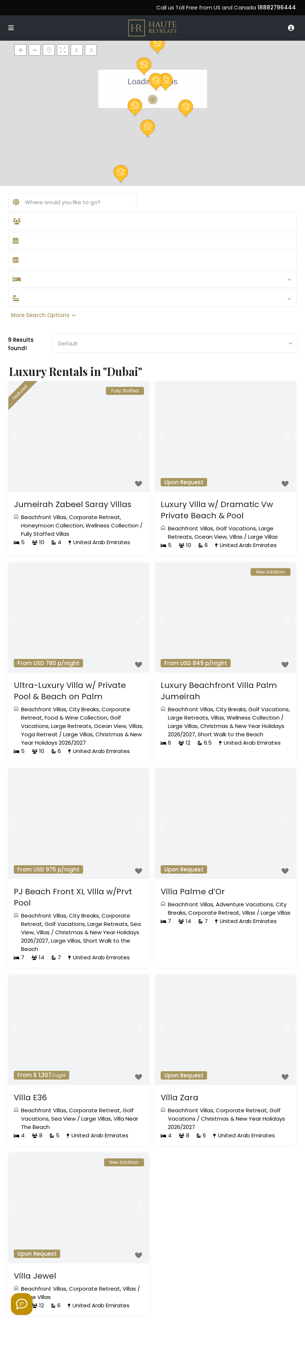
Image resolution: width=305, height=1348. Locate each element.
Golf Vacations (236, 528)
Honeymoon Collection (52, 525)
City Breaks (84, 709)
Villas (236, 537)
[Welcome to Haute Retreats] (22, 1304)
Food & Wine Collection (76, 717)
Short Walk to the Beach (230, 734)
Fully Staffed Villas (45, 534)
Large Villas (263, 537)
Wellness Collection (112, 525)
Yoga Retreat (39, 734)
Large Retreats (71, 726)
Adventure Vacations (244, 904)
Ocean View (210, 537)
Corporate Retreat (94, 517)
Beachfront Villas (43, 517)
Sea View (63, 1118)
